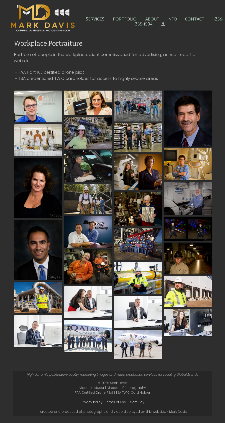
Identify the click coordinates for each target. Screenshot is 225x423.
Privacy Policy (91, 402)
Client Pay (136, 402)
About (152, 18)
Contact (195, 18)
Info (172, 18)
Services (95, 18)
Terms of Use (115, 402)
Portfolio (125, 18)
